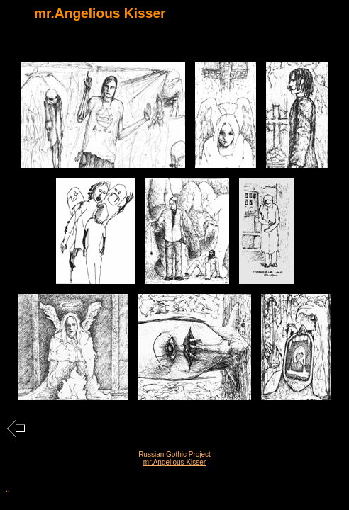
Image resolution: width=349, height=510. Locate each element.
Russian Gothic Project (174, 454)
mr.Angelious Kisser (174, 462)
